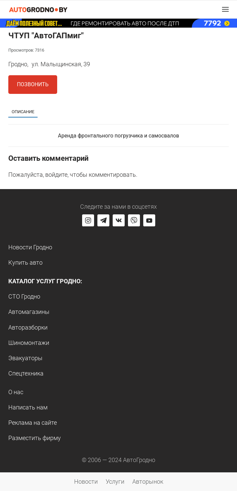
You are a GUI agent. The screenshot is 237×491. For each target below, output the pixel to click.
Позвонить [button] (33, 84)
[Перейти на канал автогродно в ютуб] (149, 220)
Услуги (115, 481)
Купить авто (25, 262)
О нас (15, 391)
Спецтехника (26, 373)
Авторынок (147, 481)
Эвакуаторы (25, 358)
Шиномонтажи (28, 342)
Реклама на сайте (32, 422)
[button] (225, 9)
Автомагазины (29, 311)
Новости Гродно (30, 247)
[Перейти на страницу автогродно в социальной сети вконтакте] (119, 220)
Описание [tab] (23, 111)
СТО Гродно (24, 296)
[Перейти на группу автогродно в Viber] (134, 220)
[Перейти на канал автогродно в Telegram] (103, 220)
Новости (86, 481)
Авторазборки (28, 327)
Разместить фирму (34, 437)
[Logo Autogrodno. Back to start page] (38, 9)
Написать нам (28, 407)
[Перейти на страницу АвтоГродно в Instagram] (88, 220)
